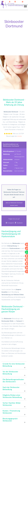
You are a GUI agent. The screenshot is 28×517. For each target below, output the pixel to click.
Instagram (11, 223)
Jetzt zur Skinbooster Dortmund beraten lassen (14, 204)
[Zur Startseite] (12, 8)
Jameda (19, 136)
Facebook (20, 223)
